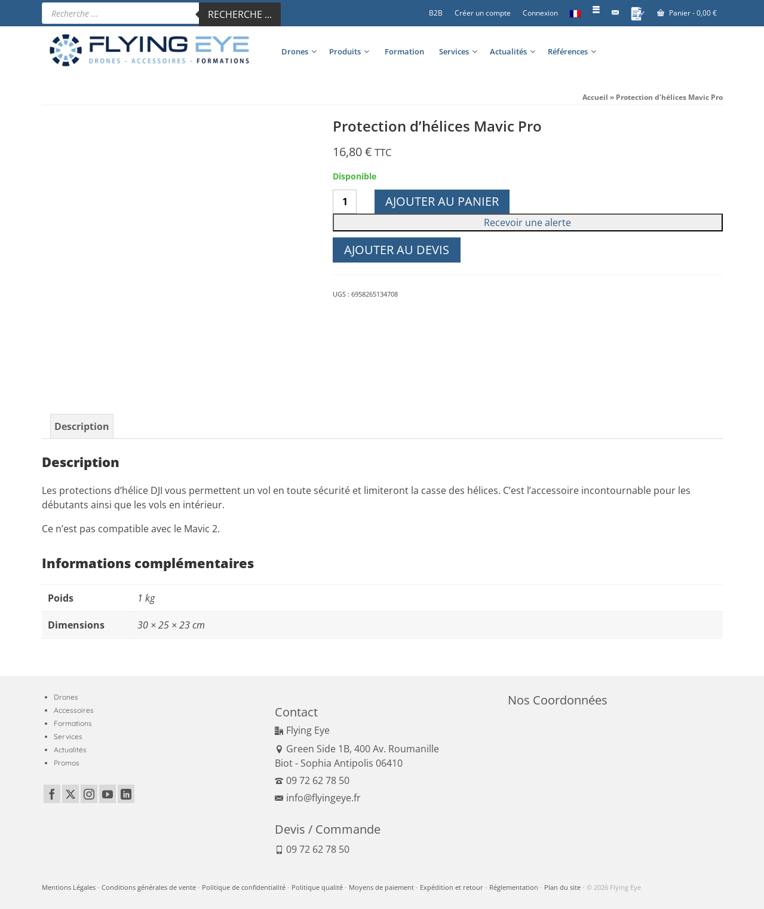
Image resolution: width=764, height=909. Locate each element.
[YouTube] (107, 794)
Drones (66, 697)
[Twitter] (70, 794)
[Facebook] (52, 794)
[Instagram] (89, 794)
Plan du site (562, 887)
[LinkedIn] (126, 794)
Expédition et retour (451, 887)
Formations (73, 723)
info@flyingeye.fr (318, 797)
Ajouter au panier (442, 201)
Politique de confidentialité (244, 887)
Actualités (70, 749)
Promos (66, 762)
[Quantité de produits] (345, 201)
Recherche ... (240, 14)
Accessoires (74, 710)
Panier (687, 13)
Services (68, 736)
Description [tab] (81, 426)
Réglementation (513, 887)
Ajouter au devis (396, 250)
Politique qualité (317, 887)
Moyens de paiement (381, 887)
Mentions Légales (69, 887)
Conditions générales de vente (149, 887)
